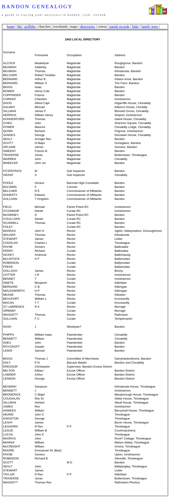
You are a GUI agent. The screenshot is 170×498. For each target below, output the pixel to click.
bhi (20, 26)
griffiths (29, 26)
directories (87, 26)
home (11, 26)
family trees (149, 26)
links (135, 26)
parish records (119, 26)
